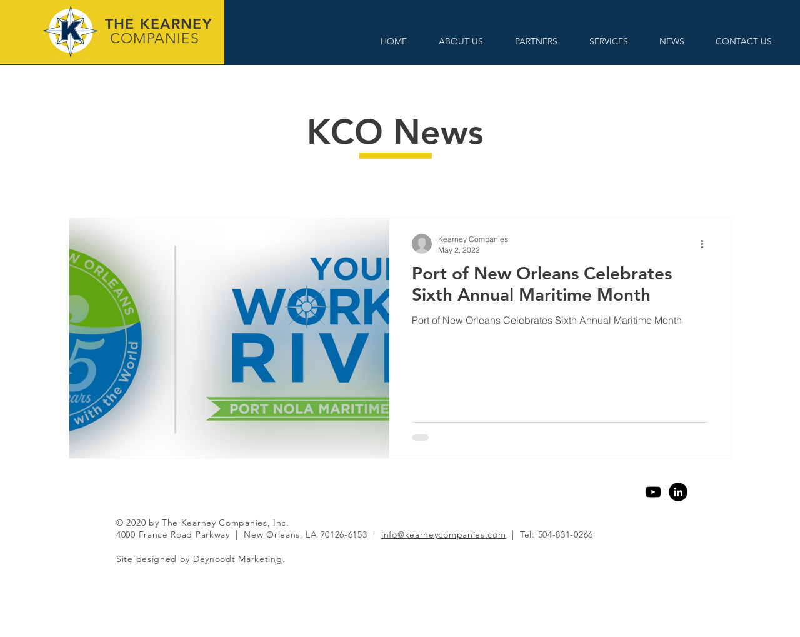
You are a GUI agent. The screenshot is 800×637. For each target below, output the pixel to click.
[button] (460, 41)
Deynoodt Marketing (237, 558)
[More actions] (706, 243)
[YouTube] (653, 492)
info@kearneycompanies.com (443, 534)
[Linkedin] (678, 492)
